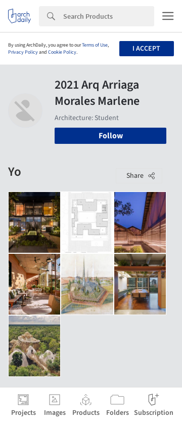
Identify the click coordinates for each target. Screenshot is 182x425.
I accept (146, 49)
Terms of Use (95, 45)
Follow (111, 135)
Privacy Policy (23, 52)
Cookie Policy (62, 52)
